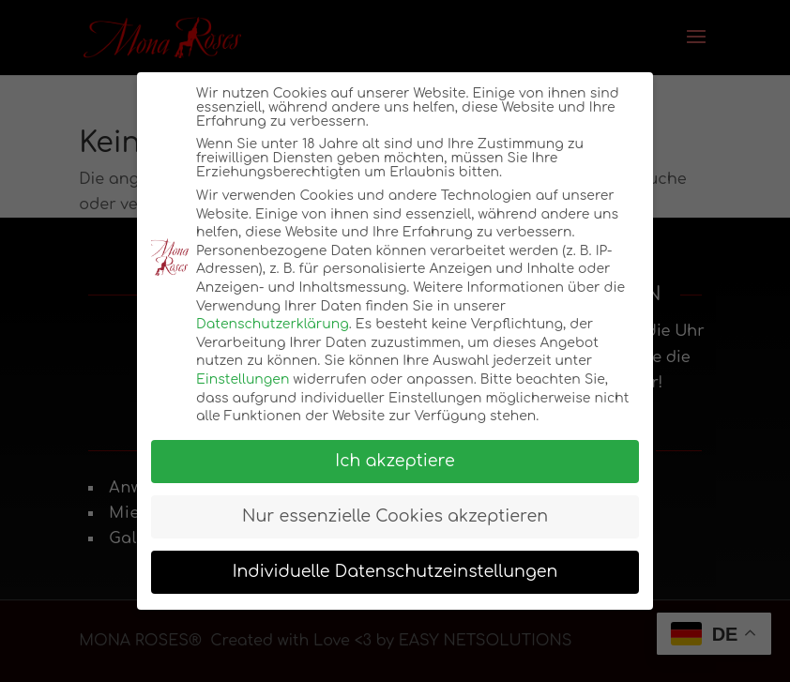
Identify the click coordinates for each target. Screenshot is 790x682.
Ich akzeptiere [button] (394, 461)
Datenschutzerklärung (272, 324)
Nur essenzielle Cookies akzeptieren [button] (395, 516)
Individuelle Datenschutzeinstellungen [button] (395, 572)
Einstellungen (242, 379)
